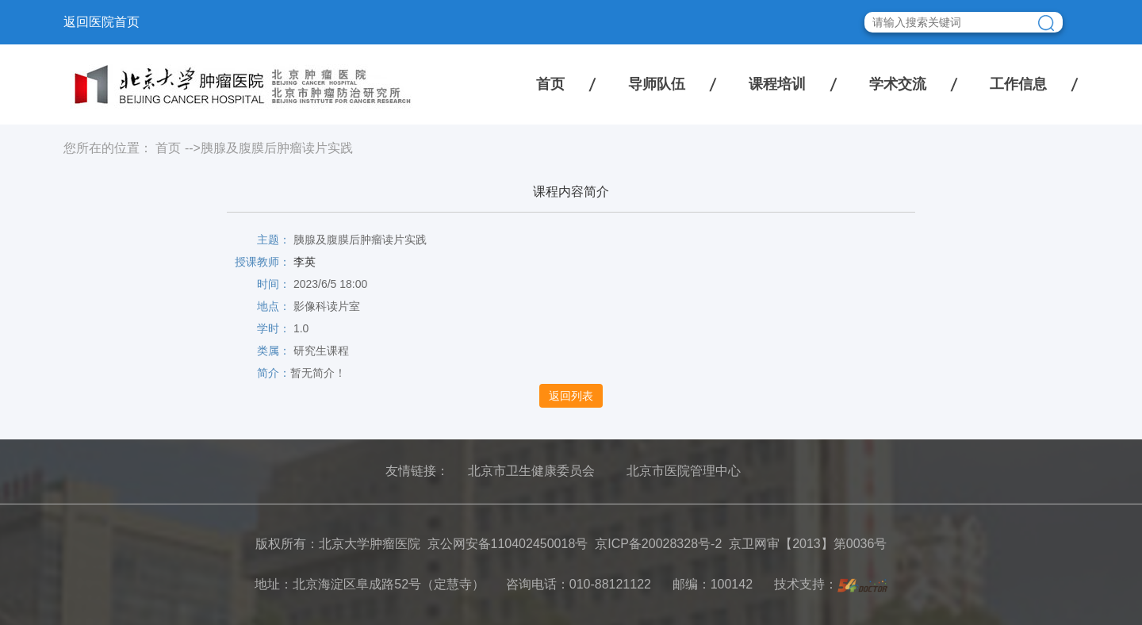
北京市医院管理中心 (684, 470)
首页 (550, 84)
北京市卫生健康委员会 (531, 470)
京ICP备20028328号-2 (658, 543)
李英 (304, 261)
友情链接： (417, 470)
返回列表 (571, 395)
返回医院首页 (101, 22)
